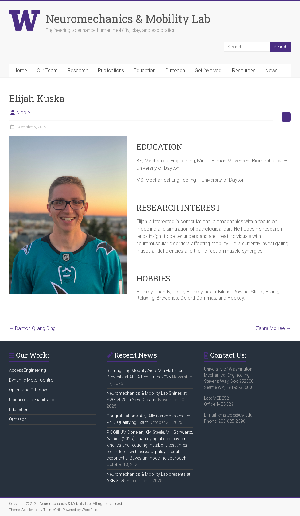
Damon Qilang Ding (32, 328)
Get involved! (208, 70)
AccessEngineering (27, 370)
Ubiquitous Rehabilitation (33, 399)
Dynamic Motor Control (31, 380)
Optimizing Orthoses (29, 389)
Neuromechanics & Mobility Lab (128, 18)
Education (144, 70)
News (271, 70)
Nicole (23, 112)
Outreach (175, 70)
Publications (111, 70)
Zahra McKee (273, 328)
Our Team (47, 70)
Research (78, 70)
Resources (243, 70)
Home (20, 70)
